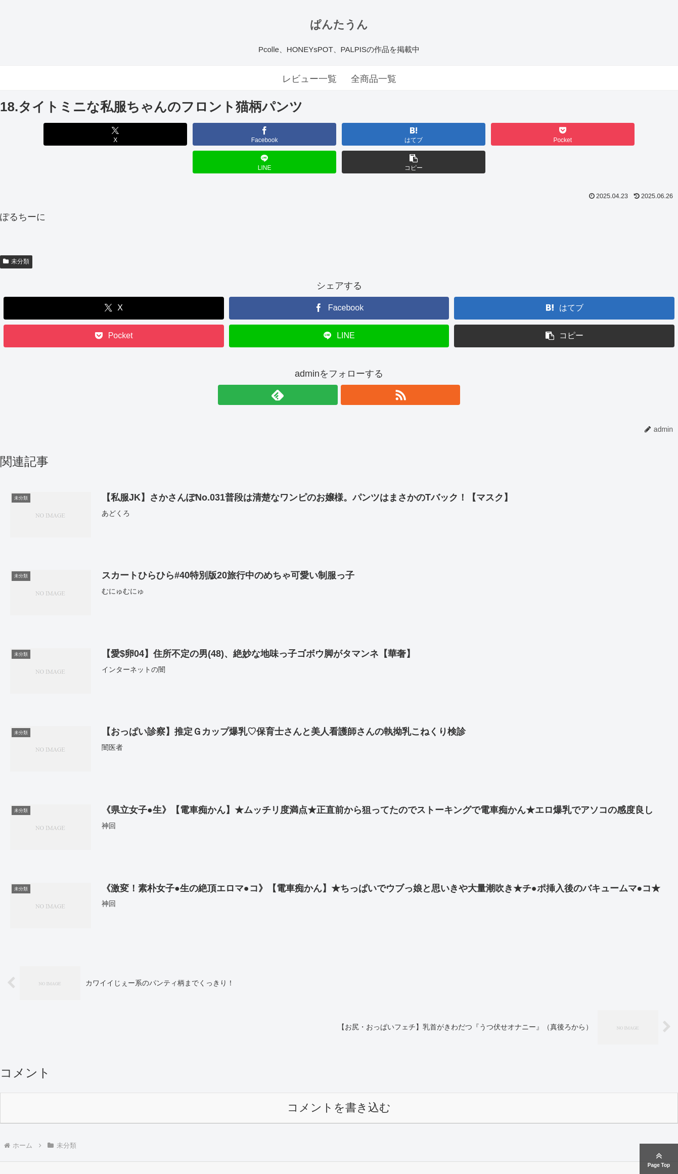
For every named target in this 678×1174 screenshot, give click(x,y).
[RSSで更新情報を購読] (351, 367)
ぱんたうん (339, 24)
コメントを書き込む (339, 1080)
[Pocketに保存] (396, 134)
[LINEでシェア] (510, 134)
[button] (623, 134)
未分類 (16, 233)
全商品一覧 (373, 79)
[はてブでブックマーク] (282, 134)
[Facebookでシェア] (168, 134)
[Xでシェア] (54, 134)
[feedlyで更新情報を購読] (328, 367)
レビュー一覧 (309, 79)
